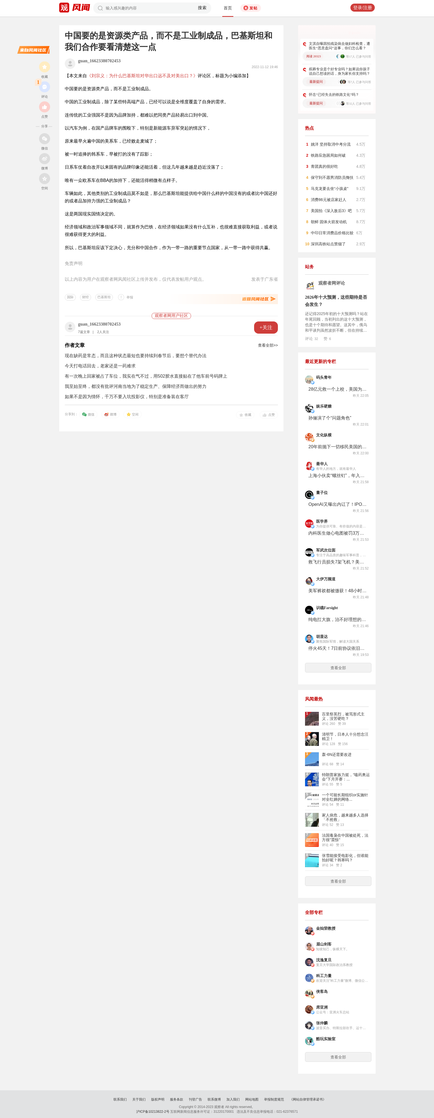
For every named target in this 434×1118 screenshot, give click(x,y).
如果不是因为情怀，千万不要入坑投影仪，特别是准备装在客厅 (127, 396)
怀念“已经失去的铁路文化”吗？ (334, 94)
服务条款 (176, 1099)
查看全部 (338, 668)
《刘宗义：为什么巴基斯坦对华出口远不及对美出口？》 (142, 75)
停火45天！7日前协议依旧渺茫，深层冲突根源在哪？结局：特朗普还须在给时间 (337, 648)
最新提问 (316, 82)
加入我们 (233, 1099)
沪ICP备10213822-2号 (152, 1112)
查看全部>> (268, 345)
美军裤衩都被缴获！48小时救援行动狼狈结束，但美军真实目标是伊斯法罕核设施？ (337, 590)
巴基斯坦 (104, 297)
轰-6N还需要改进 (337, 754)
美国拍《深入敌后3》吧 (331, 210)
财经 (85, 297)
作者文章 (75, 345)
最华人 (322, 464)
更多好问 (354, 33)
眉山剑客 (324, 944)
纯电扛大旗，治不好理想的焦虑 (337, 619)
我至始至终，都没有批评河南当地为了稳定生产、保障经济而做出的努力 (135, 386)
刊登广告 (195, 1099)
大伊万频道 (325, 579)
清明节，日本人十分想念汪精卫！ (345, 736)
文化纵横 (324, 435)
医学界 (322, 521)
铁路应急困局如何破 (328, 155)
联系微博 (214, 1099)
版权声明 (157, 1099)
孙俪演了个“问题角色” (329, 418)
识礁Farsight (327, 608)
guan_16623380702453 (99, 60)
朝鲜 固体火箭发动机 (329, 222)
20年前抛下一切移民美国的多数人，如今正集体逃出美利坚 (337, 446)
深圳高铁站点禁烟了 (328, 244)
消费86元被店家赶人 (328, 199)
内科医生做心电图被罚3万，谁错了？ (337, 533)
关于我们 (139, 1099)
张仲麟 (322, 1023)
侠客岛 (322, 992)
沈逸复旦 (324, 960)
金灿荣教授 (325, 928)
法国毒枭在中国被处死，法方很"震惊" (345, 837)
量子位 (322, 493)
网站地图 (252, 1099)
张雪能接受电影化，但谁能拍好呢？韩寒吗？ (345, 857)
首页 (228, 8)
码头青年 (324, 377)
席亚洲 (322, 1007)
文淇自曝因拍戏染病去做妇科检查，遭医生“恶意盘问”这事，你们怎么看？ (339, 46)
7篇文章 (84, 332)
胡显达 (322, 637)
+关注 (266, 327)
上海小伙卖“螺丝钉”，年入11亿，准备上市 (337, 475)
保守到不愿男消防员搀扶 (332, 177)
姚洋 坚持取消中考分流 (331, 144)
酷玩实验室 (325, 1039)
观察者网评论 (331, 283)
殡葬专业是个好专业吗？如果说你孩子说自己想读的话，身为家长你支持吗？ (339, 71)
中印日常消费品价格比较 (332, 233)
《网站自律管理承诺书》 (308, 1099)
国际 (70, 297)
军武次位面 (325, 550)
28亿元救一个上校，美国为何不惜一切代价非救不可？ (337, 389)
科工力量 (324, 976)
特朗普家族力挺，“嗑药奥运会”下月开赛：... (346, 776)
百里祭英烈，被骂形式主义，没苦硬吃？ (343, 716)
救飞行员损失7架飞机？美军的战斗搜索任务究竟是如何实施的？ (337, 562)
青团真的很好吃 (324, 166)
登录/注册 (362, 7)
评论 (311, 338)
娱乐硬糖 (324, 406)
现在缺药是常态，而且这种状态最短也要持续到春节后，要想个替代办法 (135, 355)
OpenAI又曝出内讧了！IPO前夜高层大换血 (337, 504)
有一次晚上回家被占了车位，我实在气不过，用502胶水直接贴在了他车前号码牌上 (146, 376)
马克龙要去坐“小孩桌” (329, 188)
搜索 (202, 8)
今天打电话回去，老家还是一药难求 (100, 366)
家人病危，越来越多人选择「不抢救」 (345, 817)
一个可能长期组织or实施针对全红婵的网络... (345, 797)
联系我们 (120, 1099)
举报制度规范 (274, 1099)
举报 (129, 297)
